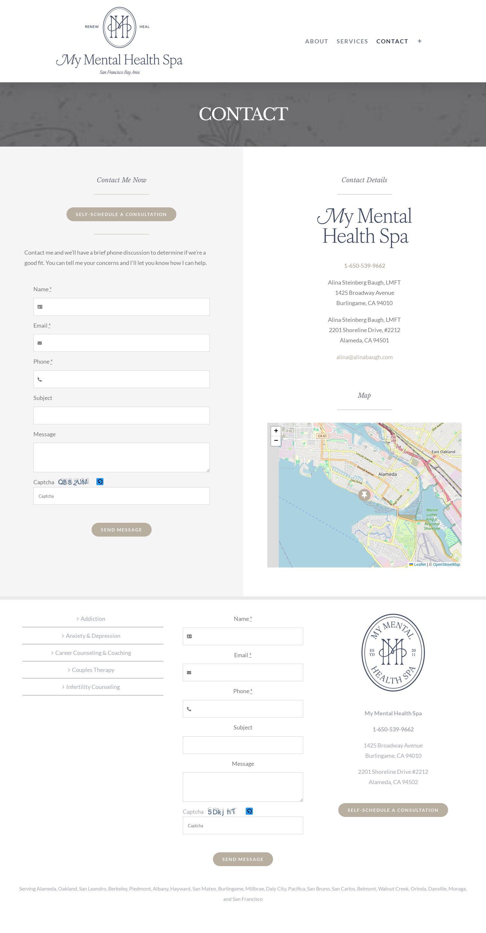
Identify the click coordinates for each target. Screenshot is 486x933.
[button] (100, 482)
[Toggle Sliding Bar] (420, 41)
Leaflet (417, 564)
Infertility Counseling (93, 686)
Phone (43, 361)
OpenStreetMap (446, 564)
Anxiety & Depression (93, 635)
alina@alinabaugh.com (364, 356)
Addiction (93, 618)
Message (44, 434)
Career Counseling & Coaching (93, 652)
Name (42, 289)
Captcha (43, 481)
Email (42, 325)
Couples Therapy (93, 669)
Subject (42, 397)
